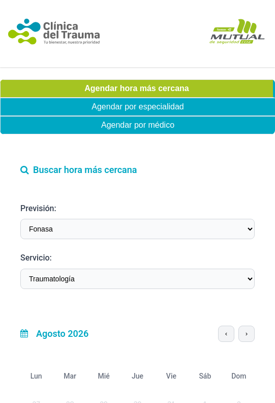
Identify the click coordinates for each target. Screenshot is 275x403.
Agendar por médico (137, 125)
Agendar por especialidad (137, 106)
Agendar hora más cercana (136, 88)
